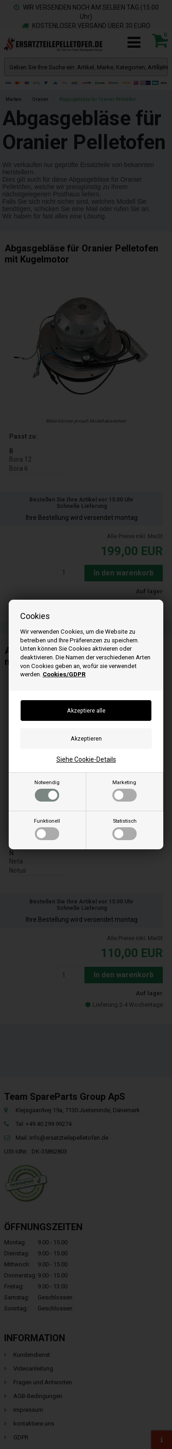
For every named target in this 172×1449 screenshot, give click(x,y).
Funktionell (47, 829)
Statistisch (124, 829)
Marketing (124, 791)
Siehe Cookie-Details (86, 759)
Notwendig (47, 791)
